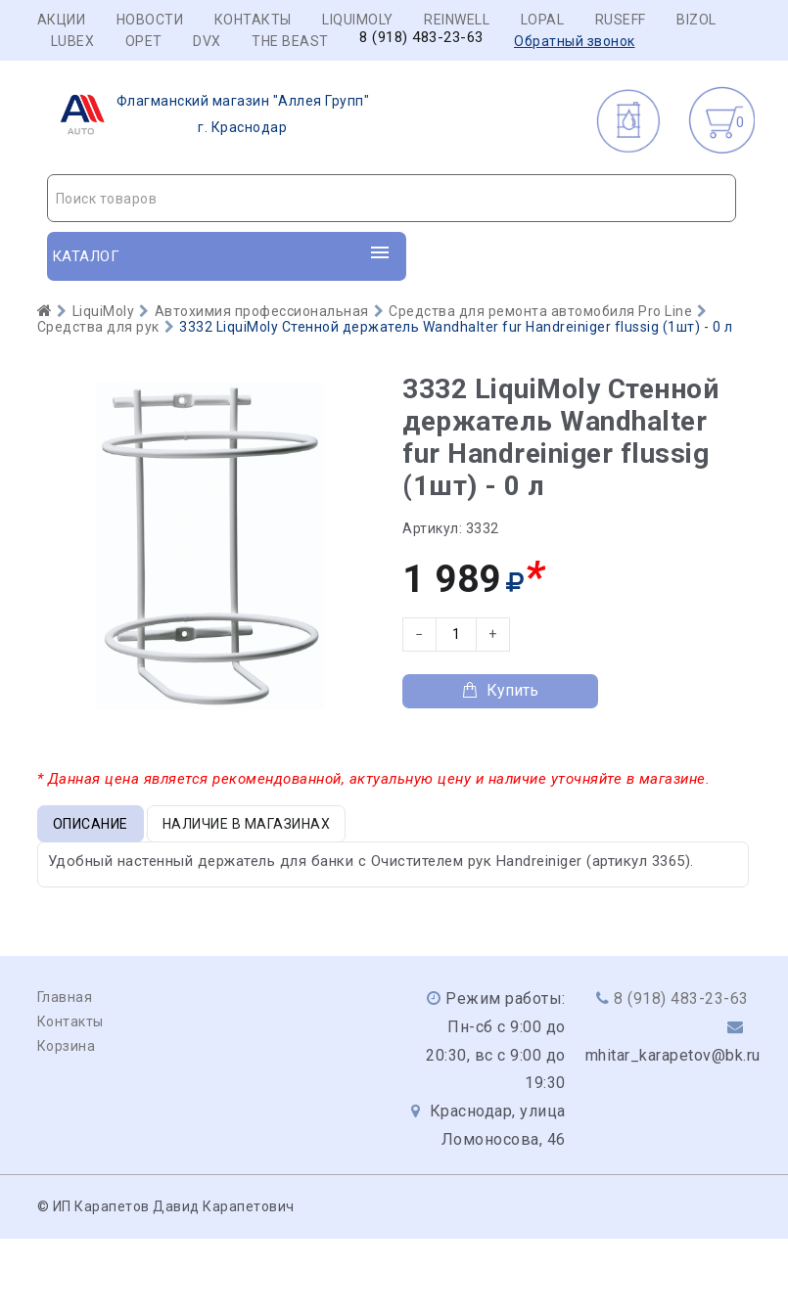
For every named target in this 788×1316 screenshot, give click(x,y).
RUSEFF (620, 19)
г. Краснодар (209, 114)
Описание (90, 824)
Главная (65, 997)
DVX (207, 41)
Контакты (253, 19)
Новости (150, 19)
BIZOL (696, 19)
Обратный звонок (574, 41)
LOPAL (543, 19)
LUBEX (73, 41)
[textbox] (391, 198)
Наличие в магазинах (246, 824)
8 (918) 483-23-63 (421, 37)
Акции (61, 19)
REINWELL (456, 19)
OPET (143, 41)
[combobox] (391, 198)
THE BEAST (290, 41)
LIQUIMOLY (358, 19)
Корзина (66, 1046)
